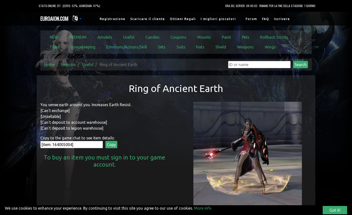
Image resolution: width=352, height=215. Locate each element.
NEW (54, 37)
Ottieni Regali (183, 19)
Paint (226, 37)
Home (49, 64)
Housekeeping (83, 47)
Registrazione (112, 19)
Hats (200, 47)
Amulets (105, 37)
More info (202, 208)
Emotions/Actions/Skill (126, 47)
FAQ (265, 19)
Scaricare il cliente (147, 19)
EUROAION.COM (54, 18)
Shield (220, 47)
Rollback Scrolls (274, 37)
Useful (128, 37)
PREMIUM (78, 37)
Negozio (68, 64)
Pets (245, 37)
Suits (180, 47)
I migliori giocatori (218, 19)
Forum (251, 19)
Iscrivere (282, 19)
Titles (55, 47)
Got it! (335, 210)
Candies (152, 37)
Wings (270, 47)
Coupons (178, 37)
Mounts (204, 37)
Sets (161, 47)
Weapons (245, 47)
